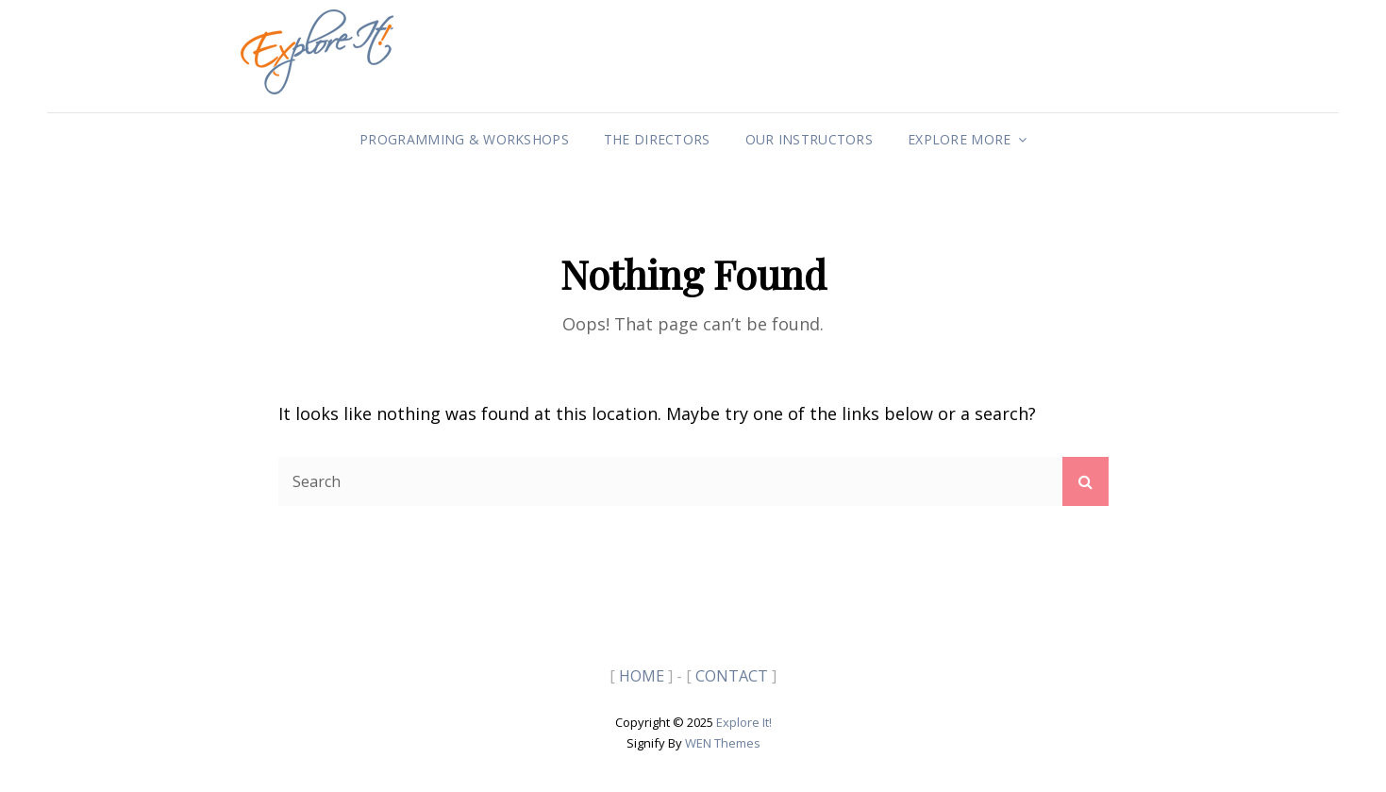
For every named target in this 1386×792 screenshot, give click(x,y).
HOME (641, 676)
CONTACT (731, 676)
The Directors (657, 139)
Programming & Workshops (464, 139)
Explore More (959, 139)
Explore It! (744, 722)
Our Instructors (809, 139)
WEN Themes (722, 742)
